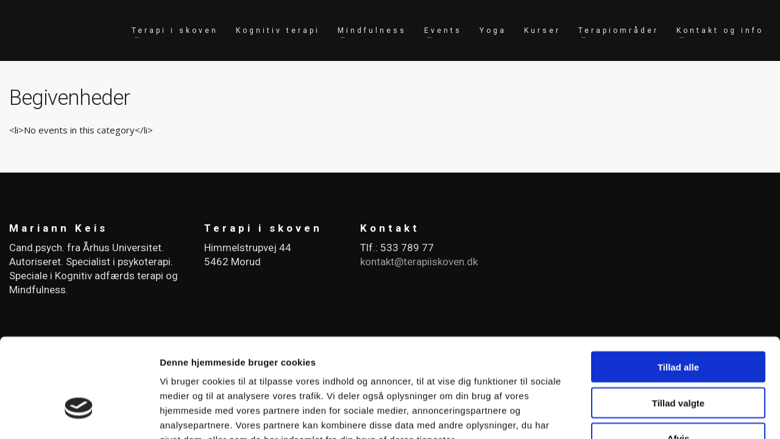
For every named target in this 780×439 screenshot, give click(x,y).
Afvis (678, 361)
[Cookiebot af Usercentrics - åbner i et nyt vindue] (79, 415)
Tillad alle (678, 289)
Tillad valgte (678, 325)
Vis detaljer (633, 415)
